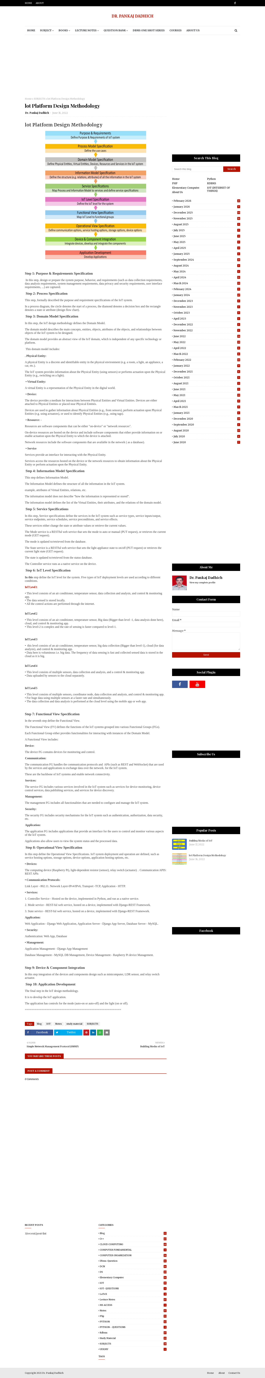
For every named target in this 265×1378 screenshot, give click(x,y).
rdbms (133, 1332)
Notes (58, 1023)
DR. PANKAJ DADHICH (132, 16)
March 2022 (207, 354)
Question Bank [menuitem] (115, 30)
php (133, 1316)
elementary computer (133, 1277)
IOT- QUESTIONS (133, 1288)
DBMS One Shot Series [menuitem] (149, 30)
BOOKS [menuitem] (63, 30)
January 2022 (207, 365)
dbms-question (133, 1260)
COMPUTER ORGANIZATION (133, 1255)
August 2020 (207, 430)
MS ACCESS (133, 1305)
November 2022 (207, 330)
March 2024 (207, 283)
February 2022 (207, 359)
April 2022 (207, 348)
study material (74, 1023)
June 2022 (207, 336)
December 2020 (207, 418)
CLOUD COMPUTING (133, 1244)
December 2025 (207, 212)
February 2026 (207, 200)
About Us (177, 192)
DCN (133, 1266)
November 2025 (207, 218)
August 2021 (207, 383)
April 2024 (207, 277)
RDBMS (211, 183)
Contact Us (234, 1373)
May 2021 (207, 395)
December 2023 (207, 301)
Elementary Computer (185, 187)
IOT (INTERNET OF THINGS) (218, 189)
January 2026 (207, 206)
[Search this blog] (197, 169)
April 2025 (207, 248)
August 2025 (207, 224)
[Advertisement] (132, 66)
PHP (174, 183)
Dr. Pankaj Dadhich (37, 112)
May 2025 (207, 242)
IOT (48, 1023)
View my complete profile (202, 582)
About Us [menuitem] (193, 30)
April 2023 (207, 318)
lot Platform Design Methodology (207, 855)
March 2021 (207, 407)
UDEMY (133, 1349)
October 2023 (207, 312)
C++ (133, 1238)
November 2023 (207, 306)
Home (28, 3)
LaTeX (133, 1294)
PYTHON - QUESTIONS (133, 1327)
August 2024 (207, 265)
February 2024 (207, 289)
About (40, 3)
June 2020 (207, 442)
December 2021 (207, 371)
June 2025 (207, 236)
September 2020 (207, 424)
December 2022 (207, 324)
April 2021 (207, 401)
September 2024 (207, 259)
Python (211, 179)
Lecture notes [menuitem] (86, 30)
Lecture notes (133, 1299)
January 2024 (207, 295)
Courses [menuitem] (175, 30)
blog (39, 1023)
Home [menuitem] (31, 30)
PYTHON (133, 1321)
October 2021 (207, 377)
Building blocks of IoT (200, 840)
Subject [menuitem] (46, 30)
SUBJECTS (39, 98)
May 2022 (207, 342)
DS (133, 1272)
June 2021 (207, 389)
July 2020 (207, 436)
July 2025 (207, 230)
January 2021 (207, 412)
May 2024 (207, 271)
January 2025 (207, 253)
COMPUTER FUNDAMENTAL (133, 1249)
